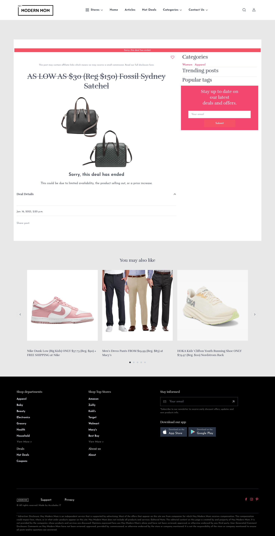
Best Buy (93, 436)
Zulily (92, 405)
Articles (130, 9)
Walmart (93, 423)
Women (187, 64)
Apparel (200, 64)
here (151, 65)
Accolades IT (54, 505)
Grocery (21, 423)
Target (92, 417)
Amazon (93, 399)
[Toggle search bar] (244, 9)
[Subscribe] (233, 401)
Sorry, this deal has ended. (137, 50)
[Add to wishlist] (172, 57)
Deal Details (25, 194)
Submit (219, 123)
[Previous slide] (20, 314)
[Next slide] (254, 314)
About (92, 455)
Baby (20, 405)
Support (46, 499)
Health (21, 429)
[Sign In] (253, 9)
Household (23, 436)
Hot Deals (149, 9)
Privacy (69, 499)
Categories (171, 9)
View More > (24, 441)
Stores (92, 10)
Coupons (22, 461)
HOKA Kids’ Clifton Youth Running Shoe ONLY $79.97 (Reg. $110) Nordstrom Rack (209, 353)
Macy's (92, 429)
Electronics (23, 417)
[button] (130, 362)
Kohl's (92, 411)
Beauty (21, 411)
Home (114, 9)
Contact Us (196, 9)
